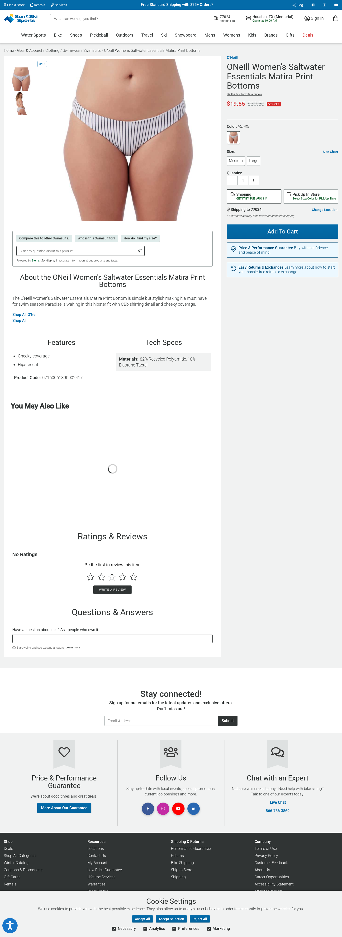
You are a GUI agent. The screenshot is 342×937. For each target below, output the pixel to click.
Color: (238, 127)
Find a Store (14, 5)
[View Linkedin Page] (193, 809)
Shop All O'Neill (25, 315)
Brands (271, 35)
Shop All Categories (20, 855)
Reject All (200, 919)
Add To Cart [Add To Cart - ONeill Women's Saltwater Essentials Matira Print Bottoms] (281, 229)
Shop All (19, 321)
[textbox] (112, 638)
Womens (231, 35)
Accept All (142, 919)
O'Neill (232, 58)
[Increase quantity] (253, 180)
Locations (95, 848)
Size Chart (330, 151)
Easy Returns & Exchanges (261, 267)
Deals (308, 35)
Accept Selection (171, 919)
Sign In (314, 18)
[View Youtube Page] (336, 5)
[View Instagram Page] (324, 5)
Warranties (96, 884)
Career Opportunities (272, 877)
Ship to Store (181, 870)
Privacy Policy (266, 855)
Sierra (35, 260)
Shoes (76, 35)
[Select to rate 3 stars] (112, 577)
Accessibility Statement (274, 884)
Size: (231, 152)
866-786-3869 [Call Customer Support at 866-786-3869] (278, 811)
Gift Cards (12, 877)
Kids (252, 35)
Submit (228, 720)
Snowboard (185, 35)
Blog (297, 5)
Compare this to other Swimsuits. (44, 238)
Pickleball (99, 35)
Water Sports (33, 35)
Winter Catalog (16, 863)
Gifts (290, 35)
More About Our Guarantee (64, 808)
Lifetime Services (101, 877)
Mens (209, 35)
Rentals (37, 5)
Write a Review (112, 589)
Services (59, 5)
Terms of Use (266, 848)
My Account (97, 863)
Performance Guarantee (191, 848)
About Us (262, 870)
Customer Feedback (271, 863)
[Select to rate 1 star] (90, 577)
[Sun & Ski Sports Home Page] (21, 18)
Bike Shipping (182, 863)
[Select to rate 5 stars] (133, 577)
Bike (58, 35)
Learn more (73, 647)
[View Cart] (335, 18)
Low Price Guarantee (104, 870)
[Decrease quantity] (232, 180)
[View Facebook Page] (313, 5)
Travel (147, 35)
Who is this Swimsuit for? (96, 238)
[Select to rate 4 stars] (123, 577)
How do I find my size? (140, 238)
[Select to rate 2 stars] (101, 577)
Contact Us (96, 855)
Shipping (178, 877)
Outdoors (124, 35)
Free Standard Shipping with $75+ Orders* (177, 5)
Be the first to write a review (244, 94)
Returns (177, 855)
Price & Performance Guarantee (265, 248)
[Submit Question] (140, 251)
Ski (164, 35)
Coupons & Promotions (23, 870)
